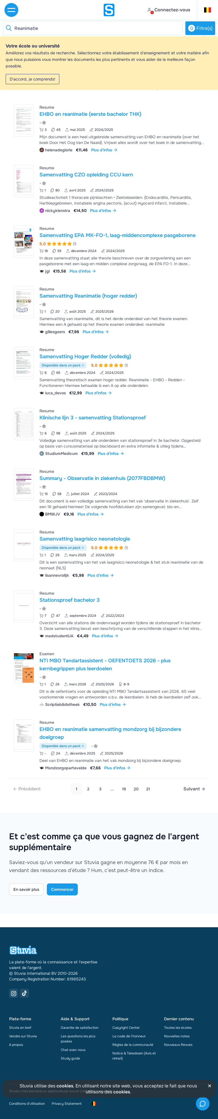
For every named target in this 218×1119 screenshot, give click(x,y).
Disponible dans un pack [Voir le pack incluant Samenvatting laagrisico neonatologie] (63, 547)
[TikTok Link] (24, 993)
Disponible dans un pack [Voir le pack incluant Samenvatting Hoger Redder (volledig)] (63, 365)
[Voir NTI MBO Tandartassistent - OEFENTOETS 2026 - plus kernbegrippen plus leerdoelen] (109, 678)
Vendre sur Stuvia (23, 1036)
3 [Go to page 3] (100, 789)
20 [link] (136, 789)
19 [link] (124, 789)
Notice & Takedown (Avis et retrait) (134, 1056)
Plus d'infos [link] (104, 150)
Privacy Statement (66, 1103)
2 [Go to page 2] (88, 789)
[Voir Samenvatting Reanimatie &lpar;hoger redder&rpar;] (109, 310)
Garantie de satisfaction (79, 1027)
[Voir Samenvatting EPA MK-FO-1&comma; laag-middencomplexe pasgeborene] (109, 249)
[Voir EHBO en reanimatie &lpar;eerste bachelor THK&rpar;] (109, 128)
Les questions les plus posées (78, 1039)
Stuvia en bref (20, 1027)
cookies (64, 1086)
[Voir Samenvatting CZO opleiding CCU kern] (109, 188)
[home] (109, 10)
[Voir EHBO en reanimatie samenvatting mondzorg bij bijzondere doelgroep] (109, 744)
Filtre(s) (200, 28)
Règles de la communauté (132, 1044)
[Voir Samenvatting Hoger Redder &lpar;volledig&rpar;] (109, 370)
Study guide (70, 1058)
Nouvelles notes (177, 1036)
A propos (16, 1044)
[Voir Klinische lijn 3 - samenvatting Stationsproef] (109, 431)
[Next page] (194, 789)
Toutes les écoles (178, 1027)
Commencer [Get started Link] (62, 889)
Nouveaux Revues (178, 1044)
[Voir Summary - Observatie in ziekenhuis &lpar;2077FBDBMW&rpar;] (109, 492)
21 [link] (148, 789)
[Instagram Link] (13, 993)
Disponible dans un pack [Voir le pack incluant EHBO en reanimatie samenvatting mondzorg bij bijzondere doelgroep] (63, 746)
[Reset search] (8, 28)
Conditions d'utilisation (27, 1103)
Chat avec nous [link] (73, 1050)
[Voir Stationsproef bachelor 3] (109, 614)
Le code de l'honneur (129, 1036)
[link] (26, 789)
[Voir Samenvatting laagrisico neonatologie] (109, 553)
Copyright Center (126, 1027)
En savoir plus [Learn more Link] (26, 889)
